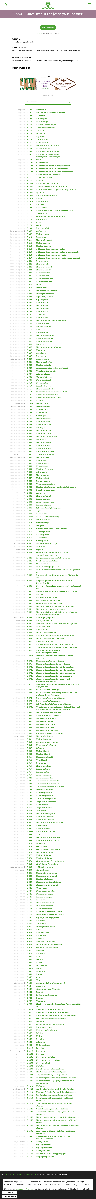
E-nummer (39, 33)
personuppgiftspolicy (24, 1189)
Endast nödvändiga (9, 1196)
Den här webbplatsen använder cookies (21, 1174)
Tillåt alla (9, 1192)
